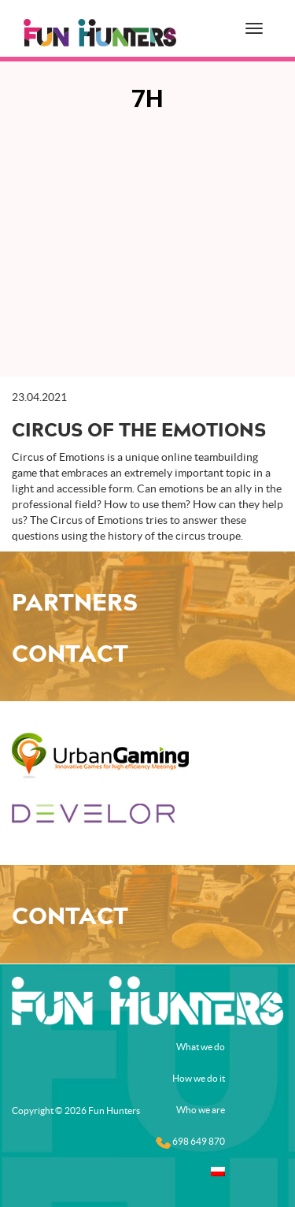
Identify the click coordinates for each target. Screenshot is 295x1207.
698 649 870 (190, 1142)
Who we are (200, 1110)
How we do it (198, 1078)
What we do (200, 1047)
